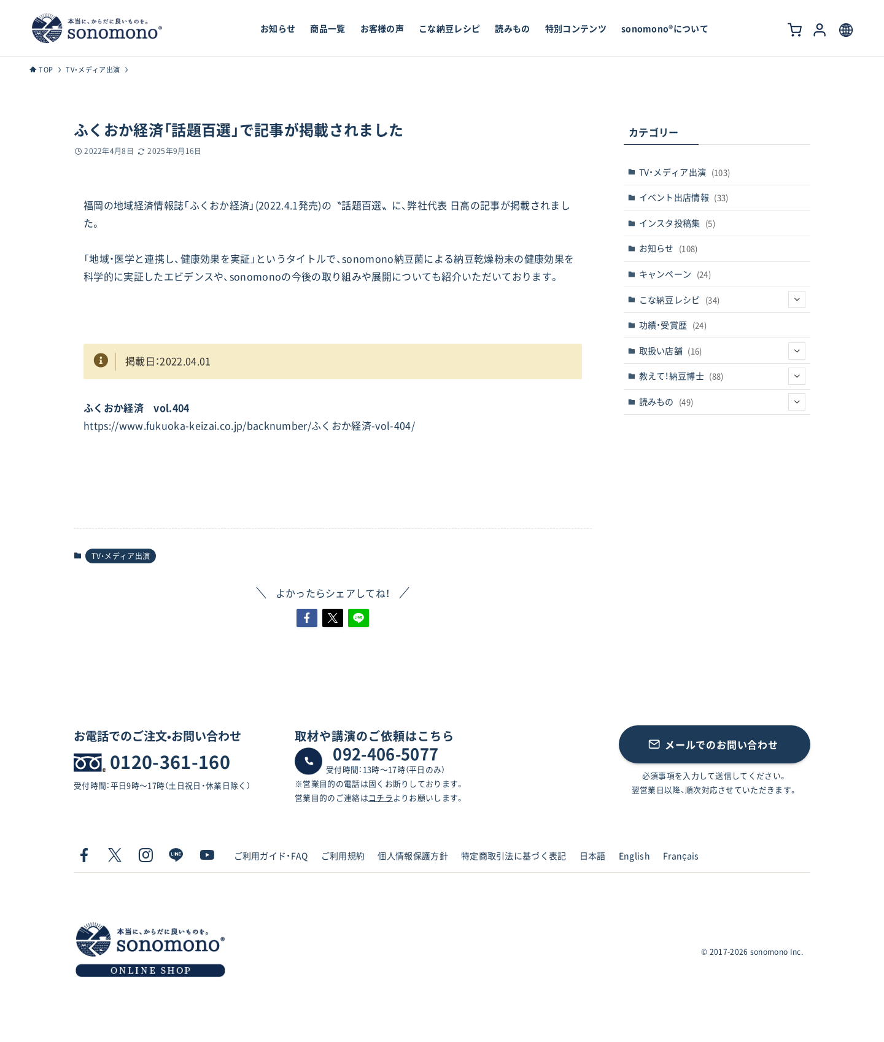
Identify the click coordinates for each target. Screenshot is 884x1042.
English (634, 855)
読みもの (722, 402)
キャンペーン (675, 274)
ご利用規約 (343, 855)
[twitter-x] (114, 855)
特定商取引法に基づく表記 (514, 855)
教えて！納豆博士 (722, 376)
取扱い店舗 (722, 351)
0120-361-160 (170, 761)
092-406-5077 (385, 753)
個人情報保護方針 (413, 855)
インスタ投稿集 (677, 223)
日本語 (593, 855)
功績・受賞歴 (673, 324)
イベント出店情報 (684, 197)
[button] (307, 618)
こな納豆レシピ (722, 299)
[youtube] (206, 855)
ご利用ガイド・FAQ (271, 855)
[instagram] (145, 855)
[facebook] (84, 855)
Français (681, 855)
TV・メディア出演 (120, 556)
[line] (176, 855)
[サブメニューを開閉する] (796, 299)
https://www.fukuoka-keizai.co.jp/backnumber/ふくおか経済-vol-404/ (249, 425)
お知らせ (668, 248)
